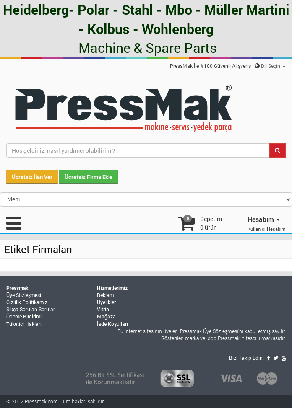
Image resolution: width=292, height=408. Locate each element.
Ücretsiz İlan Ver (32, 177)
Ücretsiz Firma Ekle (88, 177)
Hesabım (264, 219)
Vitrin (103, 309)
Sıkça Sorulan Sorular (30, 309)
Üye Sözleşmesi (23, 295)
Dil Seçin (273, 65)
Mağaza (106, 316)
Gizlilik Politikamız (26, 302)
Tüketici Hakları (24, 323)
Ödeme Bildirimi (24, 316)
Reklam (105, 295)
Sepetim (211, 223)
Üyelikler (106, 302)
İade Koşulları (112, 323)
